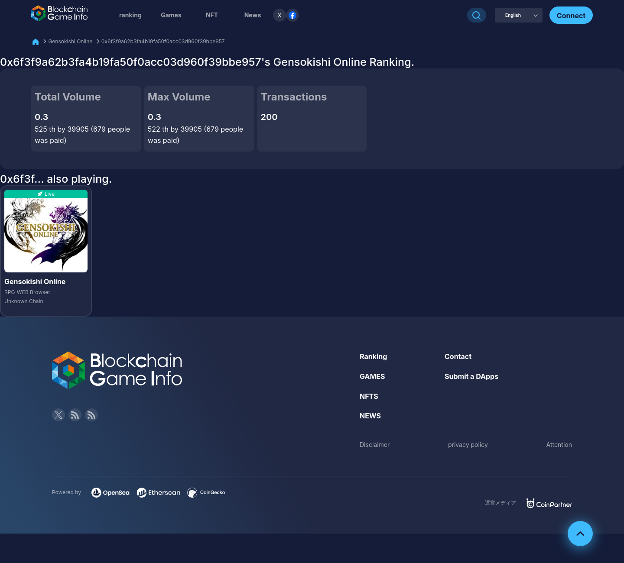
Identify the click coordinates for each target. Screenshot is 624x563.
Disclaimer (375, 444)
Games (171, 15)
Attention (559, 444)
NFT (212, 15)
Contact (458, 356)
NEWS (370, 415)
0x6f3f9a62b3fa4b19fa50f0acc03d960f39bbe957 (163, 41)
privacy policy (468, 444)
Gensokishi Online (70, 41)
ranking (130, 15)
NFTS (369, 396)
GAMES (372, 376)
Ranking (373, 356)
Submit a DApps (471, 376)
